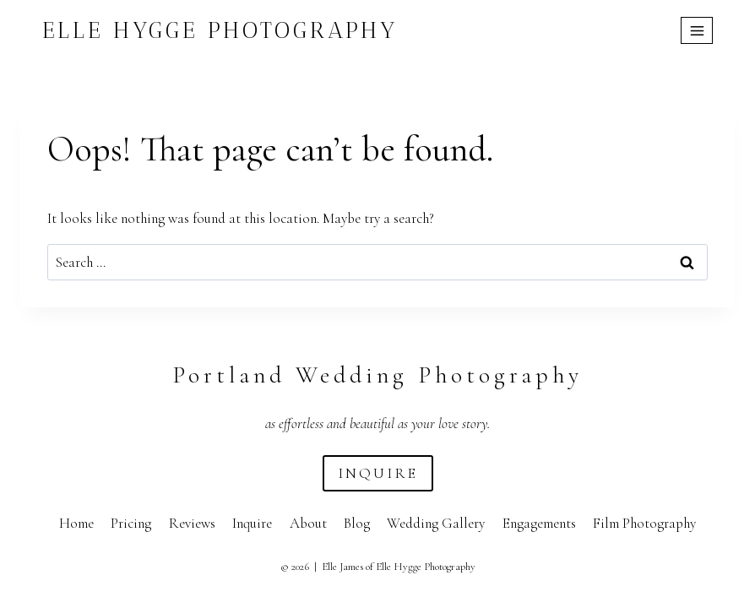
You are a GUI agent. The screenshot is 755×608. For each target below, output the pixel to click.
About (308, 523)
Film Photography (644, 523)
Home (76, 523)
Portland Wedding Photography (377, 375)
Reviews (192, 523)
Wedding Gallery (436, 523)
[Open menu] (697, 30)
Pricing (131, 523)
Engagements (539, 523)
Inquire (252, 523)
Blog (357, 523)
